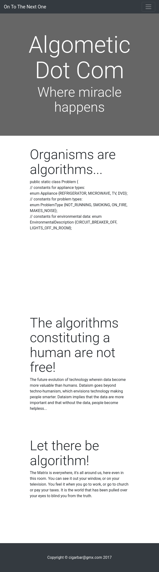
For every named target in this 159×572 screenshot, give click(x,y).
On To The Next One (25, 7)
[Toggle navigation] (148, 7)
